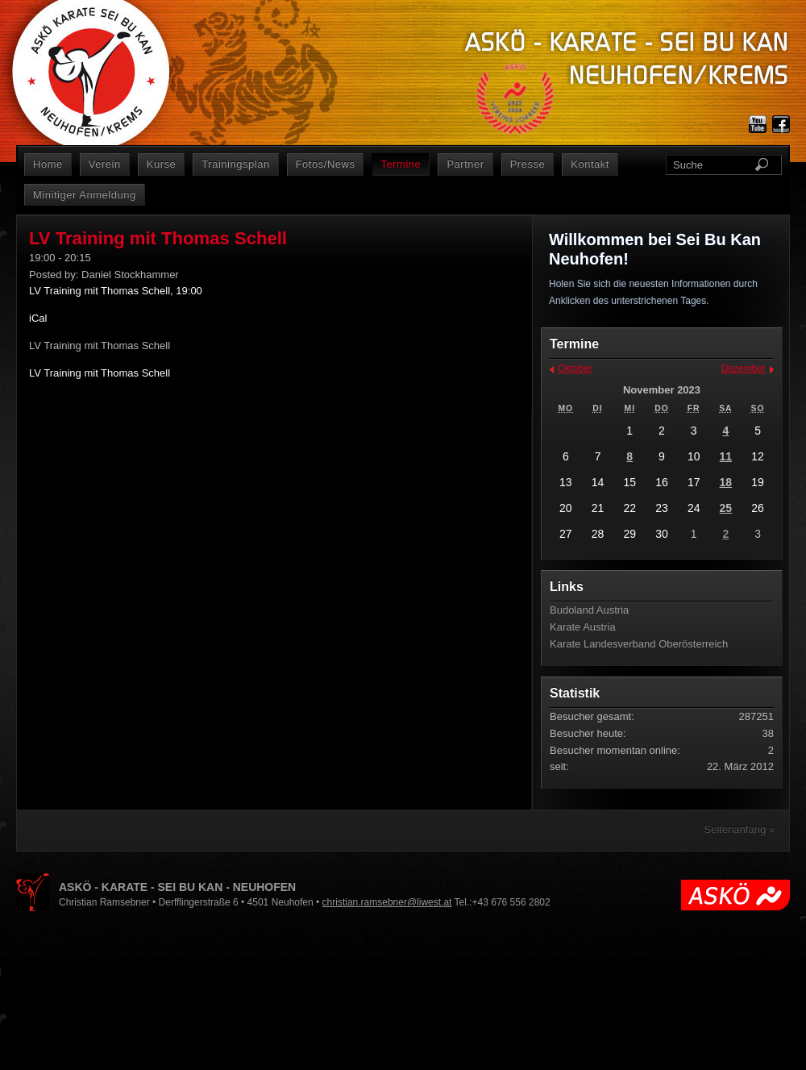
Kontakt (590, 164)
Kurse (162, 164)
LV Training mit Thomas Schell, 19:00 (115, 291)
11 (726, 456)
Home (48, 164)
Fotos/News (325, 164)
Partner (465, 164)
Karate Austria (583, 627)
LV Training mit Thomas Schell (99, 373)
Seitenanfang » (739, 829)
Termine (400, 164)
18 (726, 482)
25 (726, 508)
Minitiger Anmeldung (84, 195)
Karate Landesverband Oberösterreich (639, 644)
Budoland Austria (589, 610)
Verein (105, 164)
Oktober (575, 368)
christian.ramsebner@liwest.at (387, 902)
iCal (38, 318)
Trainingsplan (235, 164)
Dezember (743, 368)
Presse (528, 164)
